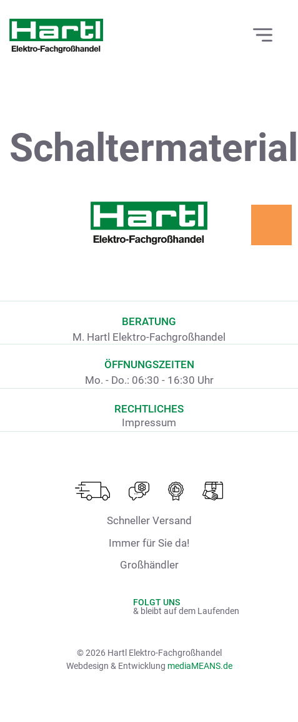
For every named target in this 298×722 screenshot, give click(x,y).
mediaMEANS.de (199, 666)
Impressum (149, 422)
